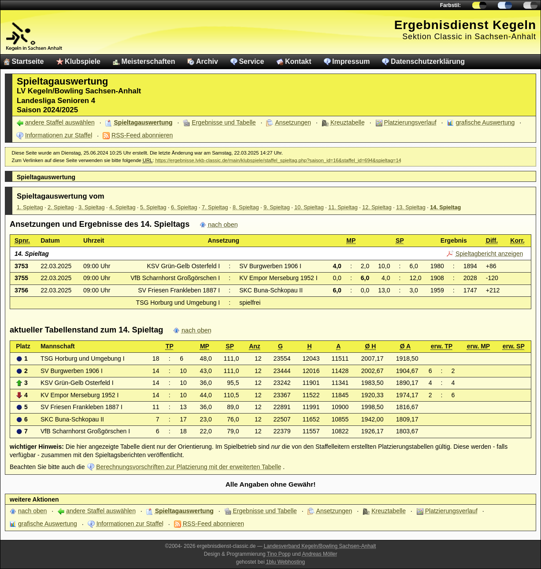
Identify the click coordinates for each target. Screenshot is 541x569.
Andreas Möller (319, 554)
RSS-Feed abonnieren (142, 135)
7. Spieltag (215, 207)
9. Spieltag (276, 207)
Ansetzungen (293, 122)
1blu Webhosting (285, 562)
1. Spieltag (30, 207)
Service (251, 61)
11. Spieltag (343, 207)
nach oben (223, 224)
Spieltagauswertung (143, 122)
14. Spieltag (445, 207)
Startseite (28, 61)
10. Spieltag (309, 207)
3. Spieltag (91, 207)
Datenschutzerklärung (428, 61)
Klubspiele (82, 61)
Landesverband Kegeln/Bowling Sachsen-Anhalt (320, 546)
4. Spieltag (122, 207)
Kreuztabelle (347, 122)
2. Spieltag (61, 207)
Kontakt (298, 61)
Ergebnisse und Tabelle (224, 122)
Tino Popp (279, 554)
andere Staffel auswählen (60, 122)
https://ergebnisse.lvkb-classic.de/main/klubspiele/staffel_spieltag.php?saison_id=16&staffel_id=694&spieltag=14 (278, 160)
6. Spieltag (184, 207)
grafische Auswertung (485, 122)
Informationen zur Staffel (58, 135)
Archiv (207, 61)
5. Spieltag (153, 207)
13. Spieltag (411, 207)
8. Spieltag (246, 207)
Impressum (351, 61)
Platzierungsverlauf (410, 122)
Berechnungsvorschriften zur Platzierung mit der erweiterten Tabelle (188, 466)
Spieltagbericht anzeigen (489, 253)
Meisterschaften (148, 61)
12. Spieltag (377, 207)
